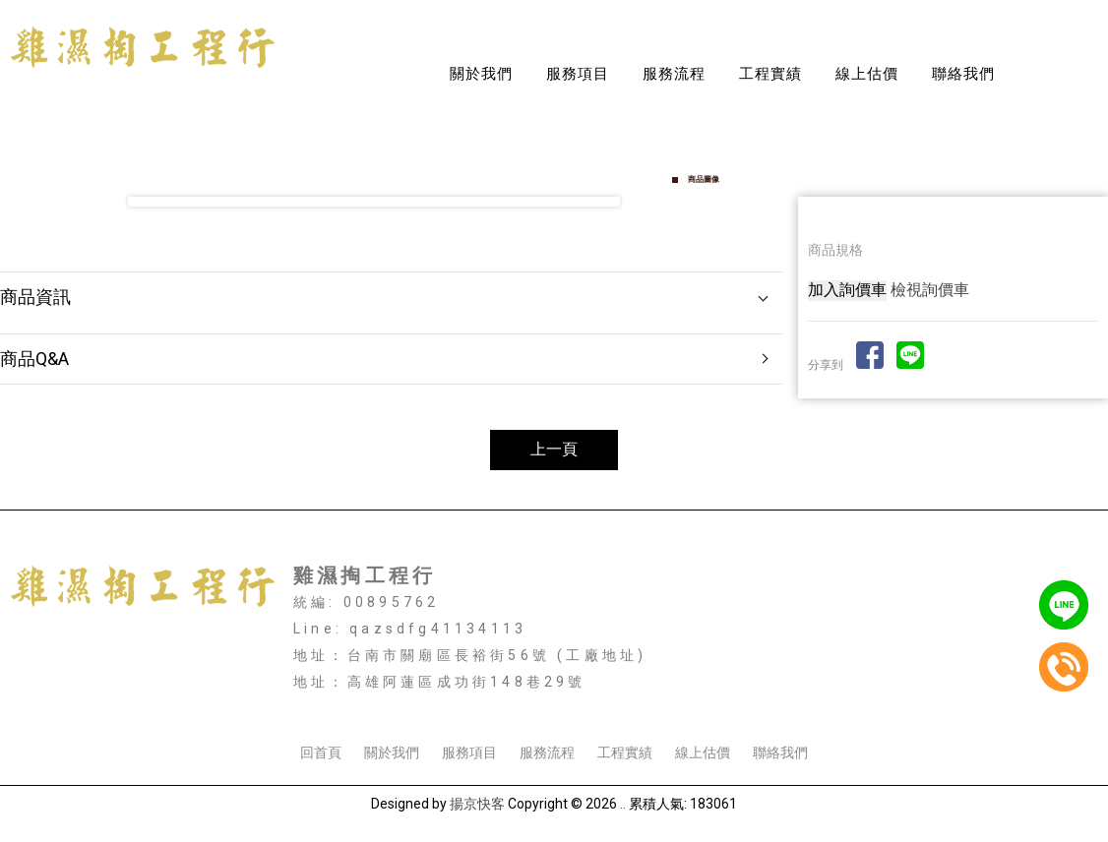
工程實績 (770, 74)
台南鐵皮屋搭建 (357, 700)
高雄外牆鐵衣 (771, 700)
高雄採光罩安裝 (568, 700)
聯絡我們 (963, 74)
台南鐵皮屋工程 (462, 700)
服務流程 (674, 74)
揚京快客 (477, 804)
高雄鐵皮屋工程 (673, 700)
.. (623, 804)
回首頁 (320, 752)
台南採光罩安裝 (252, 700)
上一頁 (554, 449)
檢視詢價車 (930, 289)
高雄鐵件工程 (863, 700)
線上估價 (866, 74)
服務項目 (577, 74)
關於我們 (481, 74)
